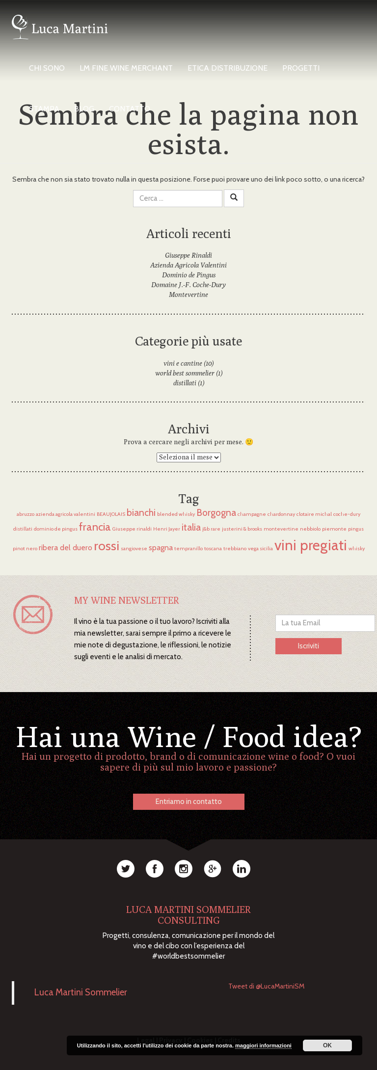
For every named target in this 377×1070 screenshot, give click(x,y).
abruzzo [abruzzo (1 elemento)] (25, 514)
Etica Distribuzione (228, 68)
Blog (84, 108)
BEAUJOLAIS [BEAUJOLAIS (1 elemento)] (111, 514)
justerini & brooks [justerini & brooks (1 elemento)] (242, 529)
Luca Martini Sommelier (80, 992)
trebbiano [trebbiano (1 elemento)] (234, 548)
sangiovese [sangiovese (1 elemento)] (134, 548)
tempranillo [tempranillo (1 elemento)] (188, 548)
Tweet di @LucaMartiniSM (266, 986)
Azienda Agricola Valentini (188, 265)
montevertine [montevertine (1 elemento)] (281, 529)
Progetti (301, 68)
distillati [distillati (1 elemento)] (22, 529)
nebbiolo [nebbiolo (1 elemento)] (310, 529)
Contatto (129, 108)
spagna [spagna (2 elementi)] (161, 547)
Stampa (44, 108)
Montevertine (188, 294)
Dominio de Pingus (188, 275)
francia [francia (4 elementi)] (95, 527)
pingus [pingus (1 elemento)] (356, 529)
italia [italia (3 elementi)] (191, 527)
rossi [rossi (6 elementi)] (106, 545)
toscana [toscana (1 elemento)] (213, 548)
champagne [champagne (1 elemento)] (252, 514)
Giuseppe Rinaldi (188, 255)
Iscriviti (308, 646)
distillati (184, 383)
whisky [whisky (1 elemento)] (357, 548)
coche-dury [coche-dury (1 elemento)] (346, 514)
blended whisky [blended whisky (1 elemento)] (176, 514)
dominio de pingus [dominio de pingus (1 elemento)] (56, 529)
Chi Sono (47, 68)
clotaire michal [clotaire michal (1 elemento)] (314, 514)
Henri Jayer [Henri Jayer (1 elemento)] (166, 529)
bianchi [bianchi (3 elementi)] (141, 512)
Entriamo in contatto (189, 801)
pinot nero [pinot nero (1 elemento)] (25, 548)
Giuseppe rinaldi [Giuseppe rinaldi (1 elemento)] (132, 529)
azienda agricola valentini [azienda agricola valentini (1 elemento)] (65, 514)
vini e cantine (182, 363)
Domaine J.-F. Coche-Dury (188, 285)
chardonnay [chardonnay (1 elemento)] (281, 514)
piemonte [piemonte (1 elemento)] (334, 529)
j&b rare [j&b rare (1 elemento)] (211, 529)
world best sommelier (185, 373)
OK (327, 1045)
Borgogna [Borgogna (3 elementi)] (216, 512)
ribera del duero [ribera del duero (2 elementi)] (65, 547)
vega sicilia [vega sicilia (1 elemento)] (260, 548)
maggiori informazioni (263, 1045)
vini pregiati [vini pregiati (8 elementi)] (310, 545)
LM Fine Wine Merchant (126, 68)
